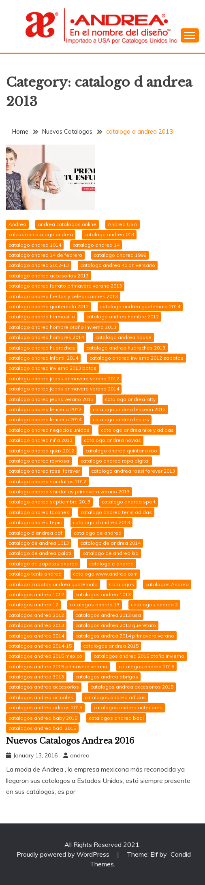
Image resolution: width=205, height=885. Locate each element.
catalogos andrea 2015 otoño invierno (139, 656)
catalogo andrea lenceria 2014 (45, 419)
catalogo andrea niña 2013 (41, 440)
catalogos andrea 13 (95, 604)
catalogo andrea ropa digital (115, 461)
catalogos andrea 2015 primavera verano (58, 666)
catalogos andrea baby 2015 (43, 718)
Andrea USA (122, 224)
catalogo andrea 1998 (120, 255)
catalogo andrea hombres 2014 (46, 337)
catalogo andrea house (123, 337)
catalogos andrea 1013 (103, 594)
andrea (80, 755)
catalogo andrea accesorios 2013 (49, 276)
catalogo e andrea (111, 564)
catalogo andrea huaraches (42, 348)
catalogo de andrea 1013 (39, 543)
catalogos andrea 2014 (36, 636)
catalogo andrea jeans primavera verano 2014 (64, 389)
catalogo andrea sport (129, 502)
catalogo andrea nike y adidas (137, 430)
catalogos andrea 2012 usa (108, 615)
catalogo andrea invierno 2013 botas (52, 368)
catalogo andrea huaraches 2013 (125, 348)
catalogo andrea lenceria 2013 (129, 409)
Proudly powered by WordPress (64, 854)
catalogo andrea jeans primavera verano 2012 (64, 378)
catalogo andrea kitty (130, 399)
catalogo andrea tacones (39, 512)
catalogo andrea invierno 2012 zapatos (137, 358)
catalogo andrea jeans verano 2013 (51, 399)
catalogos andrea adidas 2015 (45, 707)
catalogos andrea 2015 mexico (45, 656)
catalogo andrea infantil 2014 (43, 358)
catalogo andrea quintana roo (121, 451)
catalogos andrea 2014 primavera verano (124, 636)
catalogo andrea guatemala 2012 (49, 306)
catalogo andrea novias (112, 440)
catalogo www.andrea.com (105, 574)
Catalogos (121, 584)
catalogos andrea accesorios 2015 (131, 687)
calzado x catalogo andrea (41, 234)
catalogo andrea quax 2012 (41, 451)
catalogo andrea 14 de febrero (45, 255)
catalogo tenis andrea (35, 574)
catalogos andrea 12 (33, 604)
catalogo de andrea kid (111, 553)
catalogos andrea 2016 (146, 666)
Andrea (17, 224)
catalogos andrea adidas (115, 697)
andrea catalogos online (67, 224)
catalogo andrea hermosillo (42, 316)
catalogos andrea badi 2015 (42, 728)
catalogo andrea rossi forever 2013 (133, 471)
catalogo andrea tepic (35, 522)
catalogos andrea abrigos (106, 677)
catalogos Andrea (167, 584)
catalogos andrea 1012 (36, 594)
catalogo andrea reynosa (39, 461)
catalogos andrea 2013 (36, 625)
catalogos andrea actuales (41, 697)
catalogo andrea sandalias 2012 (47, 481)
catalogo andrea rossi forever (44, 471)
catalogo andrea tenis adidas (116, 512)
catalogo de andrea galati (40, 553)
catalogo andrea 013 (109, 234)
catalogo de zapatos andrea (43, 564)
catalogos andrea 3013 (36, 677)
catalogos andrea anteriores (128, 707)
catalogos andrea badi (116, 718)
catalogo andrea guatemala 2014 (140, 306)
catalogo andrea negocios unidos (49, 430)
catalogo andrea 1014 (35, 245)
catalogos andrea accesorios (44, 687)
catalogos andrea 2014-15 (40, 646)
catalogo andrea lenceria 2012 (45, 409)
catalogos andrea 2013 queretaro (115, 625)
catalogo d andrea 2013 (101, 522)
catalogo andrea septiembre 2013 (49, 502)
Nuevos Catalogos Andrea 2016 (70, 741)
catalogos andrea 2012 (36, 615)
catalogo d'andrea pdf (35, 533)
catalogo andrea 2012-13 (39, 265)
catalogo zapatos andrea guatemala (53, 584)
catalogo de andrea (98, 533)
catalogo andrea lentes (121, 419)
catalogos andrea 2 (154, 604)
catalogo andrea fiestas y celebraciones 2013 (63, 296)
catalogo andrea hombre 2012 (122, 316)
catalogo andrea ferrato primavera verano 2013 (65, 286)
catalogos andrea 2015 (111, 646)
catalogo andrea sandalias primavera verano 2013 (69, 491)
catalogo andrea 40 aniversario (117, 265)
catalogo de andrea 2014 (110, 543)
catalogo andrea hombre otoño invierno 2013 (62, 327)
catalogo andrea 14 (96, 245)
